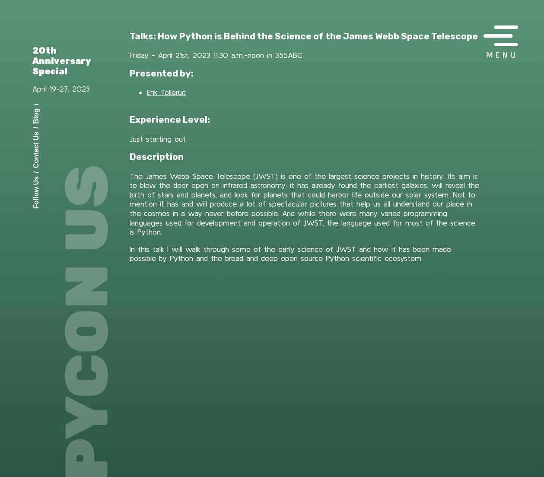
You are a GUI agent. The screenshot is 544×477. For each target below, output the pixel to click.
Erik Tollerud (166, 92)
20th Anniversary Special (61, 60)
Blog (36, 116)
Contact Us (36, 149)
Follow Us (36, 192)
